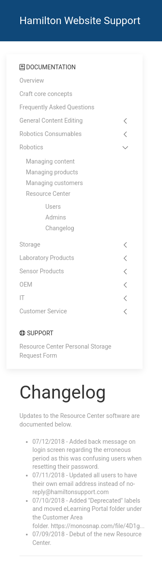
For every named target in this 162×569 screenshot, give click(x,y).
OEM (25, 284)
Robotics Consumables (50, 133)
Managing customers (54, 182)
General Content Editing (51, 120)
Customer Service (43, 311)
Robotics (31, 147)
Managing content (50, 161)
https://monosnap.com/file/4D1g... (98, 526)
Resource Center (48, 193)
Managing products (52, 172)
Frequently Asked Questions (57, 107)
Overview (31, 80)
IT (22, 297)
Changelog (59, 228)
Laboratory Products (46, 257)
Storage (29, 244)
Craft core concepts (45, 93)
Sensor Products (41, 271)
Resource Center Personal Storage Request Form (65, 351)
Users (53, 206)
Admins (55, 217)
